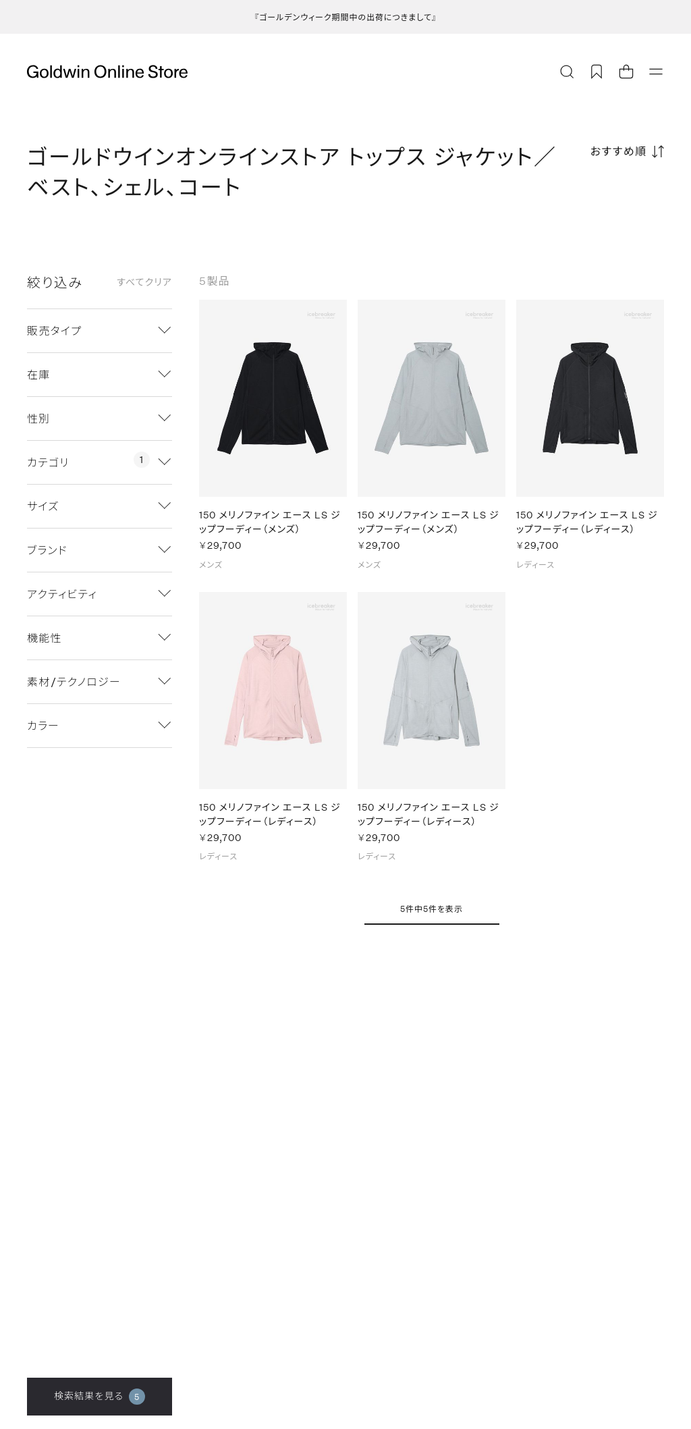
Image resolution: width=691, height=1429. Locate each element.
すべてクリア (144, 282)
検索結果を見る (99, 1396)
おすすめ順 (618, 151)
